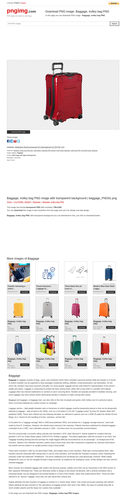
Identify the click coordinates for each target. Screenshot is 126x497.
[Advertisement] (63, 44)
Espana (23, 3)
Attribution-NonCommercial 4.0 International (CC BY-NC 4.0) (39, 147)
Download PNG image (18, 132)
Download (25, 292)
